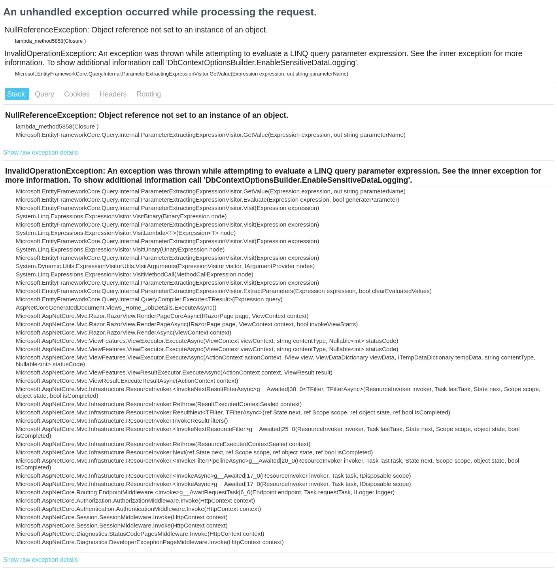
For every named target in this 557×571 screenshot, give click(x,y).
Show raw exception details (40, 152)
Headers (114, 94)
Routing (148, 94)
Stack (17, 94)
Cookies (78, 94)
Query (45, 94)
